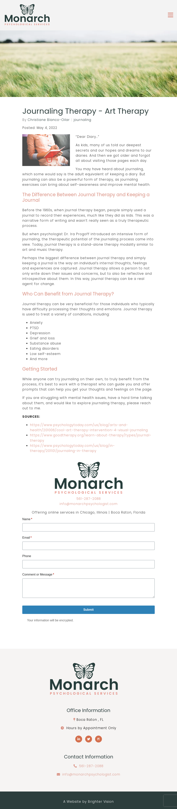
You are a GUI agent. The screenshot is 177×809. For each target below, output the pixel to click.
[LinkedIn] (78, 739)
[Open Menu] (170, 15)
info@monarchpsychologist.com (89, 504)
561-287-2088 (88, 498)
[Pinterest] (98, 739)
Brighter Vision (101, 801)
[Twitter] (88, 739)
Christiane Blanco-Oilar (49, 119)
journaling (82, 119)
